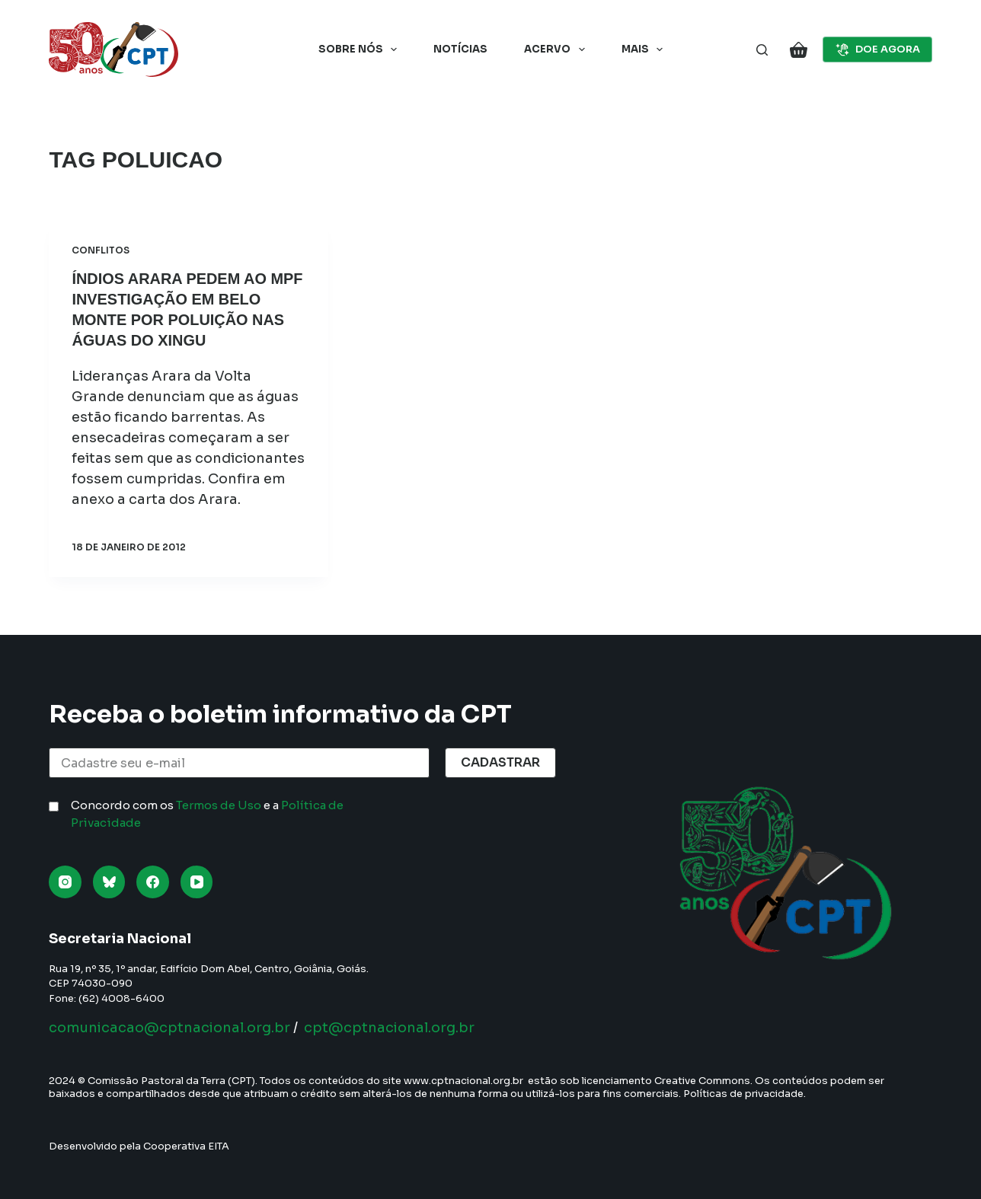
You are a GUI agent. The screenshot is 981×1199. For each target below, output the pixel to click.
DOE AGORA (877, 49)
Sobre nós (361, 49)
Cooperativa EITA (186, 1146)
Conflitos (100, 250)
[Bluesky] (109, 882)
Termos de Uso (218, 805)
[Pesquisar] (762, 50)
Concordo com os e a (207, 814)
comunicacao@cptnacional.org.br (169, 1027)
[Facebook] (152, 882)
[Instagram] (65, 882)
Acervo (557, 49)
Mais (645, 49)
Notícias (460, 49)
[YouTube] (197, 882)
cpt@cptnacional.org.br (389, 1027)
